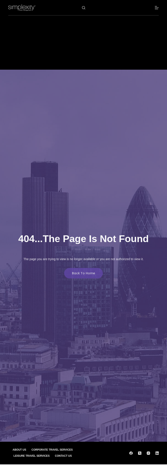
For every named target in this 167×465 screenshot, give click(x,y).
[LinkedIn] (157, 453)
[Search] (83, 7)
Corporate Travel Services (52, 449)
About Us (19, 449)
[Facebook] (131, 453)
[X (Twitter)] (139, 453)
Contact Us (63, 455)
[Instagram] (148, 453)
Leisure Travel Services (31, 455)
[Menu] (157, 8)
